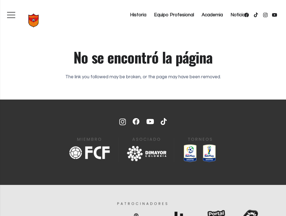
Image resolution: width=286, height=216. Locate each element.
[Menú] (11, 15)
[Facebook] (136, 121)
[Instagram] (265, 15)
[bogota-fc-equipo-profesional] (33, 20)
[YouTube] (274, 15)
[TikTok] (256, 15)
